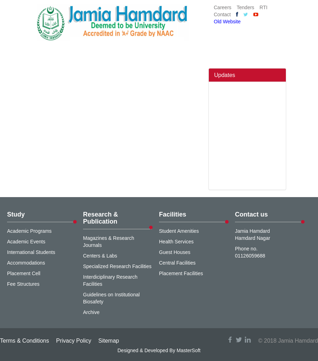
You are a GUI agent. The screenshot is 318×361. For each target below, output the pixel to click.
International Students (31, 252)
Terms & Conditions (24, 341)
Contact (222, 14)
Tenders (245, 7)
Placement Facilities (181, 273)
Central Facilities (177, 263)
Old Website (227, 21)
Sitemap (108, 341)
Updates (224, 75)
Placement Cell (23, 273)
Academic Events (26, 241)
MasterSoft (189, 350)
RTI (263, 7)
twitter (238, 340)
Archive (91, 312)
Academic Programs (29, 231)
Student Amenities (179, 231)
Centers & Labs (100, 256)
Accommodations (26, 263)
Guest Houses (174, 252)
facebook (230, 340)
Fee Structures (23, 284)
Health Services (176, 241)
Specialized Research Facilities (117, 266)
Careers (222, 7)
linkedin (247, 340)
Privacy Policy (74, 341)
